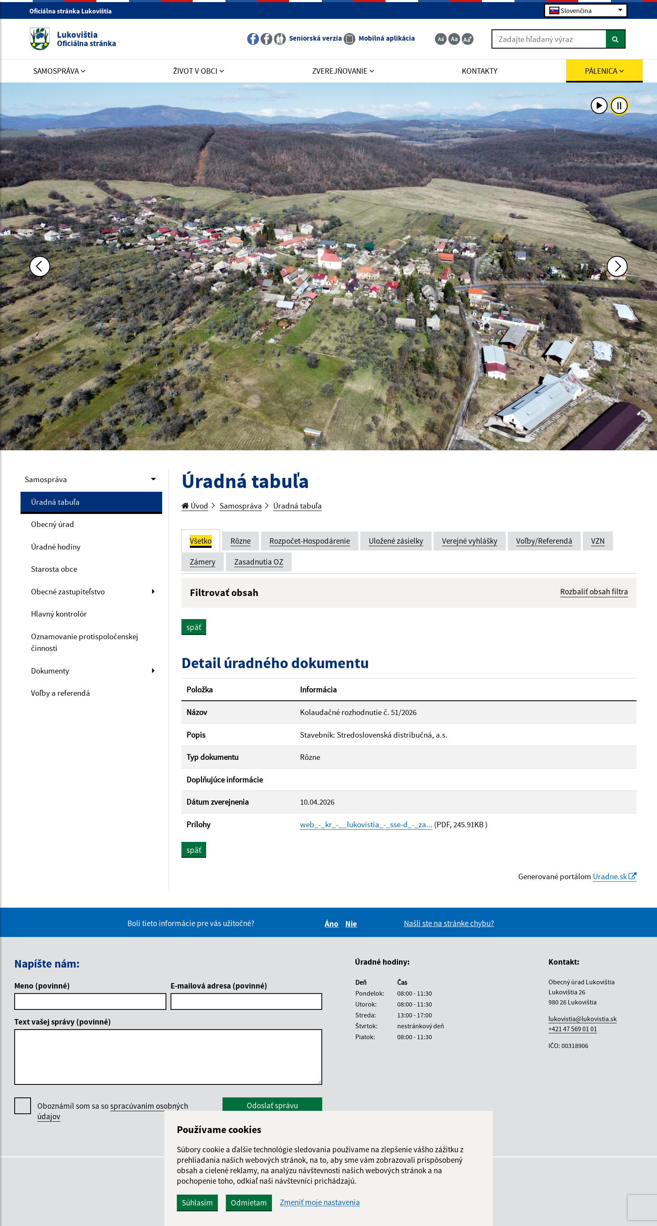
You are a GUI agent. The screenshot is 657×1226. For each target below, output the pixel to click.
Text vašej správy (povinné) (62, 1022)
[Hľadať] (616, 39)
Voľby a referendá (60, 693)
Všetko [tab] (201, 541)
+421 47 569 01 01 (572, 1029)
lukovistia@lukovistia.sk (582, 1018)
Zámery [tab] (202, 562)
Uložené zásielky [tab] (396, 541)
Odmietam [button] (249, 1203)
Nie (352, 924)
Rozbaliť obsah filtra (594, 591)
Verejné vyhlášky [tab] (469, 541)
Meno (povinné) (42, 986)
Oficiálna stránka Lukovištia (74, 11)
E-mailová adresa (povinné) (219, 986)
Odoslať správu (272, 1105)
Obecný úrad (52, 524)
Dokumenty (50, 671)
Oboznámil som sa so (112, 1111)
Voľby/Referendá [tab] (544, 541)
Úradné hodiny (55, 547)
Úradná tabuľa (55, 502)
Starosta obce (54, 569)
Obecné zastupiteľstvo (68, 591)
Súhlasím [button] (197, 1203)
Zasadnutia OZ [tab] (258, 562)
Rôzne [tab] (240, 541)
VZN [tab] (598, 541)
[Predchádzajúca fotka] (39, 266)
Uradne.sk (614, 876)
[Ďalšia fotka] (617, 266)
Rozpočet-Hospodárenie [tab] (309, 541)
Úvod (194, 506)
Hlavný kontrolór (59, 614)
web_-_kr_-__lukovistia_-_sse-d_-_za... (366, 824)
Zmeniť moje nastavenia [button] (320, 1202)
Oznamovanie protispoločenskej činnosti (84, 642)
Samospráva (46, 479)
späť (193, 627)
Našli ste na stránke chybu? (449, 923)
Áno (333, 924)
